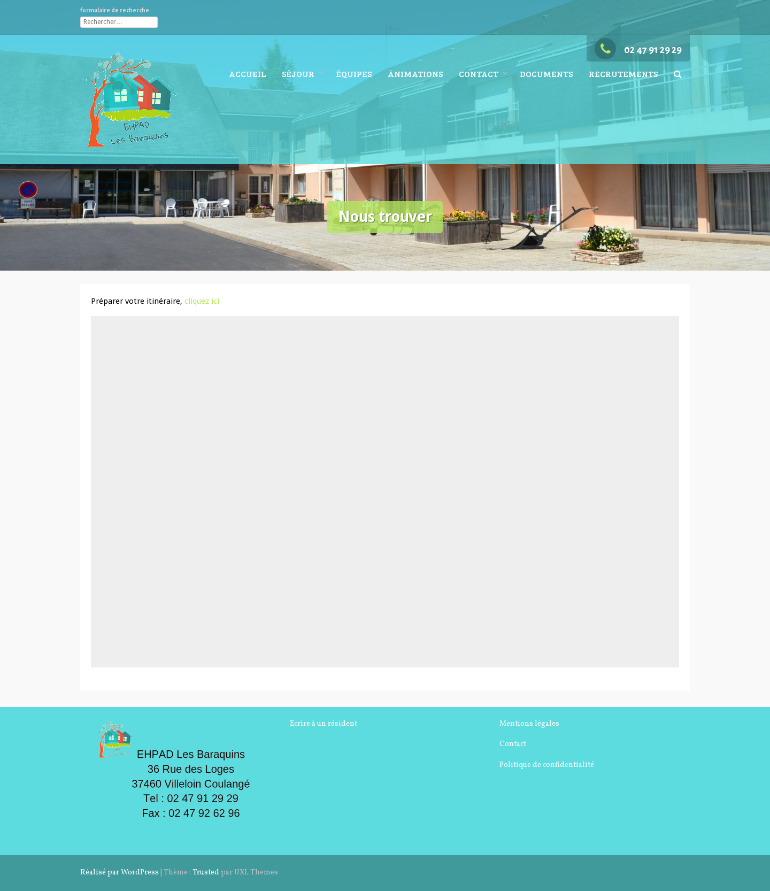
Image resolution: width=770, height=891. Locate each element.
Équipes (354, 73)
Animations (415, 73)
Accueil (247, 73)
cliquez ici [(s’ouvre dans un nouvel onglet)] (201, 301)
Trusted (205, 872)
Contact (478, 73)
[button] (678, 74)
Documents (546, 73)
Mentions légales (529, 724)
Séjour (298, 73)
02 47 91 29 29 (638, 49)
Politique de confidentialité (546, 765)
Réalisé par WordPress (119, 872)
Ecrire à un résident (323, 724)
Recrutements (623, 73)
